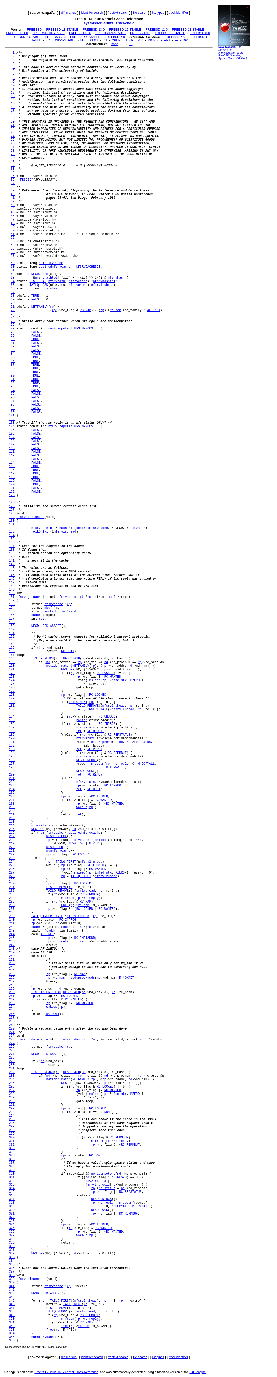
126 (12, 506)
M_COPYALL (146, 764)
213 (12, 822)
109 (12, 444)
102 (12, 419)
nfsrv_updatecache (32, 1039)
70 (13, 303)
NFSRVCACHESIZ (88, 267)
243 (12, 931)
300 (12, 1137)
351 (12, 1322)
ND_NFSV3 (119, 1177)
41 (13, 198)
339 (12, 1279)
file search (140, 13)
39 (13, 191)
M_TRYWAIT (114, 767)
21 (13, 125)
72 (13, 310)
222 (12, 854)
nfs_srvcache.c (121, 23)
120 (12, 484)
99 (13, 408)
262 (12, 1000)
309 (12, 1170)
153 (12, 604)
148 (12, 586)
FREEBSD (34, 29)
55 (13, 249)
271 (12, 1032)
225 (12, 865)
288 (12, 1094)
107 (12, 437)
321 (12, 1214)
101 (12, 415)
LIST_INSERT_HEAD (46, 992)
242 (12, 927)
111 (12, 452)
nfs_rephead (101, 742)
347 (12, 1308)
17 (13, 111)
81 (13, 343)
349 (12, 1315)
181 (12, 706)
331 (12, 1250)
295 (12, 1119)
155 (12, 611)
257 (12, 981)
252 (12, 963)
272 (12, 1036)
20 (13, 122)
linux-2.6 (137, 40)
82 (13, 347)
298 (12, 1130)
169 (12, 662)
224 (12, 862)
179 (12, 698)
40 (13, 194)
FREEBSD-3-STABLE (61, 40)
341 (12, 1286)
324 (12, 1224)
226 (12, 869)
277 (12, 1054)
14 (13, 100)
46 (13, 216)
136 (12, 542)
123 (12, 495)
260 (12, 992)
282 (12, 1072)
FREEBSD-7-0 (55, 37)
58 (13, 259)
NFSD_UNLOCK (86, 760)
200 (12, 775)
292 (12, 1108)
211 (12, 815)
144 (12, 571)
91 (13, 379)
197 (12, 764)
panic (81, 720)
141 (12, 561)
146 (12, 579)
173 (12, 677)
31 (13, 162)
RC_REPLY (94, 749)
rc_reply (121, 764)
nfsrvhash (116, 278)
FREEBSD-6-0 (115, 37)
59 (13, 263)
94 (13, 390)
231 (12, 887)
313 (12, 1185)
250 (12, 956)
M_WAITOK (76, 844)
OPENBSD (119, 40)
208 (12, 804)
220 (12, 847)
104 (12, 426)
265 (12, 1010)
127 (12, 510)
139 (12, 553)
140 (12, 557)
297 (12, 1126)
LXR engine (197, 1372)
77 (13, 328)
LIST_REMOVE (56, 887)
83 (13, 350)
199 (12, 771)
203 (12, 785)
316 (12, 1195)
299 (12, 1134)
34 (13, 172)
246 (12, 941)
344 (12, 1297)
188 (12, 731)
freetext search (118, 13)
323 (12, 1221)
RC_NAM (85, 310)
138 (12, 550)
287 (12, 1090)
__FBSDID (23, 180)
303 (12, 1148)
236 (12, 905)
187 (12, 727)
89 (13, 372)
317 (12, 1199)
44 (13, 209)
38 (13, 187)
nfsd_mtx (119, 680)
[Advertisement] (234, 141)
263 (12, 1003)
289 (12, 1097)
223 (12, 858)
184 (12, 717)
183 (12, 713)
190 (12, 738)
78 (13, 332)
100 (12, 412)
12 (13, 93)
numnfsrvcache (51, 263)
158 (12, 622)
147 (12, 582)
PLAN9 (165, 40)
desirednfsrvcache (55, 267)
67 (13, 292)
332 (12, 1253)
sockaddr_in (54, 611)
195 (12, 756)
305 (12, 1156)
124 (12, 499)
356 (12, 1341)
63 (13, 278)
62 (13, 274)
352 (12, 1326)
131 (12, 524)
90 (13, 376)
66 (13, 288)
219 (12, 844)
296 (12, 1123)
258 (12, 985)
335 (12, 1264)
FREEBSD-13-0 (94, 29)
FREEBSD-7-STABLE (26, 37)
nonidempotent (60, 328)
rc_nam (115, 310)
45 (13, 212)
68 (13, 296)
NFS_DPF (67, 669)
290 (12, 1101)
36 (13, 180)
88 (13, 368)
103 (12, 423)
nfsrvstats (85, 727)
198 (12, 767)
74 (13, 318)
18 (13, 114)
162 (12, 637)
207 (12, 800)
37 (13, 183)
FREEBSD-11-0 (17, 33)
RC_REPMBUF (117, 753)
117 (12, 473)
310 (12, 1174)
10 (130, 44)
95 (13, 394)
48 (13, 223)
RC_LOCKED (105, 673)
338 (12, 1275)
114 (12, 463)
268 (12, 1021)
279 (12, 1061)
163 (12, 640)
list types (158, 13)
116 (12, 470)
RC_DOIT (67, 651)
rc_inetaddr (64, 941)
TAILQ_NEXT (78, 702)
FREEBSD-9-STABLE (110, 33)
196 (12, 760)
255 (12, 974)
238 (12, 912)
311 (12, 1177)
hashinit (66, 528)
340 (12, 1282)
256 (12, 978)
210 (12, 811)
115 (12, 466)
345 (12, 1301)
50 (13, 230)
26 (13, 143)
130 (12, 521)
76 (13, 325)
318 (12, 1203)
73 (13, 314)
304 (12, 1152)
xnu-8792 (181, 40)
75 (13, 321)
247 (12, 945)
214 (12, 825)
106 (12, 434)
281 (12, 1068)
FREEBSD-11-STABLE (188, 29)
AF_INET (153, 310)
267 (12, 1018)
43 (13, 205)
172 (12, 673)
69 (13, 299)
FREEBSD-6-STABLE (85, 37)
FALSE (36, 299)
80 (13, 339)
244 (12, 934)
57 (13, 256)
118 (12, 477)
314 (12, 1188)
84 (13, 354)
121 (12, 488)
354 (12, 1333)
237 (12, 909)
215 (12, 829)
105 (12, 430)
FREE (65, 905)
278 (12, 1058)
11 (13, 89)
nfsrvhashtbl (46, 278)
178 (12, 695)
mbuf (111, 597)
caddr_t (37, 615)
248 (12, 949)
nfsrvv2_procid (97, 1185)
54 (13, 245)
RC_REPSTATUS (119, 735)
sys (86, 23)
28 (13, 151)
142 (12, 564)
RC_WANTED (112, 677)
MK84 (152, 40)
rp (52, 307)
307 (12, 1163)
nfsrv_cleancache (31, 1279)
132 (12, 528)
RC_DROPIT (95, 731)
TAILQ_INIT (40, 532)
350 (12, 1319)
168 (12, 659)
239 (12, 916)
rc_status (142, 742)
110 (12, 448)
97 (13, 401)
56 (13, 252)
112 (12, 455)
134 (12, 535)
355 (12, 1337)
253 (12, 967)
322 (12, 1217)
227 (12, 873)
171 (12, 669)
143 (12, 568)
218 (12, 840)
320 (12, 1210)
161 (12, 633)
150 (12, 593)
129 (12, 517)
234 (12, 898)
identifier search (92, 13)
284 (12, 1079)
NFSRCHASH (39, 274)
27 (13, 147)
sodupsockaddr (83, 978)
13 (13, 96)
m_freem (67, 898)
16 (13, 107)
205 (12, 793)
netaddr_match (58, 666)
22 (13, 129)
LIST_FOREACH (42, 659)
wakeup (81, 807)
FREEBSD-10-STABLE (49, 33)
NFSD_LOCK (84, 771)
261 (12, 996)
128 (12, 513)
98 (13, 405)
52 (13, 238)
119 (12, 481)
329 (12, 1243)
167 (12, 655)
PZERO (135, 680)
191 (12, 742)
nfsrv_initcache (30, 517)
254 (12, 971)
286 (12, 1087)
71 (13, 307)
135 (12, 539)
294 (12, 1116)
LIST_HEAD (38, 281)
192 (12, 746)
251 (12, 960)
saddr (73, 611)
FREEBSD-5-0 (175, 37)
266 (12, 1014)
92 (13, 383)
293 (12, 1112)
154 (12, 608)
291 (12, 1105)
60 (13, 267)
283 (12, 1076)
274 (12, 1043)
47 (13, 220)
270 (12, 1029)
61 (13, 270)
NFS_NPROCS (83, 328)
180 (12, 702)
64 (13, 281)
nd (89, 597)
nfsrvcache (78, 281)
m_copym (97, 764)
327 (12, 1235)
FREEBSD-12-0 (157, 29)
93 (13, 386)
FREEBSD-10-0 (80, 33)
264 (12, 1007)
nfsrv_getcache (29, 597)
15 (13, 103)
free (65, 1326)
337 (12, 1272)
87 (13, 365)
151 (12, 597)
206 (12, 796)
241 (12, 923)
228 (12, 876)
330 (12, 1246)
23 (13, 132)
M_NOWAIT (126, 978)
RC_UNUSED (107, 717)
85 (13, 357)
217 (12, 836)
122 (12, 492)
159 (12, 626)
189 (12, 735)
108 (12, 441)
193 (12, 749)
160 (12, 629)
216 (12, 833)
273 (12, 1039)
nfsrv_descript (71, 597)
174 (12, 680)
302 (12, 1145)
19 (13, 118)
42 (13, 201)
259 (12, 989)
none (114, 44)
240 (12, 920)
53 (13, 241)
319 (12, 1206)
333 (12, 1257)
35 (13, 176)
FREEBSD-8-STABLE (170, 33)
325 (12, 1228)
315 (12, 1192)
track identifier (178, 13)
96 (13, 397)
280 (12, 1065)
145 (12, 575)
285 (12, 1083)
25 (13, 140)
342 (12, 1290)
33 (13, 169)
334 (12, 1261)
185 (12, 720)
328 (12, 1239)
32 (13, 165)
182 (12, 709)
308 (12, 1166)
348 (12, 1312)
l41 (105, 40)
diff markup (69, 13)
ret (42, 619)
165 (12, 648)
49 (13, 227)
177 (12, 691)
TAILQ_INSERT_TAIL (92, 709)
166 (12, 651)
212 (12, 818)
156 (12, 615)
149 (12, 590)
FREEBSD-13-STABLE (62, 29)
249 (12, 952)
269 (12, 1025)
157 (12, 619)
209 (12, 807)
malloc (100, 840)
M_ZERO (94, 844)
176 (12, 688)
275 (12, 1047)
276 (12, 1050)
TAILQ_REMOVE (87, 706)
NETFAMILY (39, 307)
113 (12, 459)
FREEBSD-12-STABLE (125, 29)
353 (12, 1330)
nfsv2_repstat (60, 426)
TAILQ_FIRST (66, 862)
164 (12, 644)
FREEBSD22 (89, 40)
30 (13, 158)
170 (12, 666)
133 (12, 532)
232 (12, 891)
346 (12, 1304)
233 (12, 894)
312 (12, 1181)
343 (12, 1293)
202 (12, 782)
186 (12, 724)
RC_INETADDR (84, 938)
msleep (94, 680)
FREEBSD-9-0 (140, 33)
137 (12, 546)
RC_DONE (105, 1112)
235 (12, 902)
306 (12, 1159)
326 (12, 1232)
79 (13, 336)
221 (12, 851)
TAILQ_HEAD (39, 285)
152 (12, 600)
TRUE (35, 296)
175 (12, 684)
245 (12, 938)
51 (13, 234)
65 (13, 285)
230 (12, 883)
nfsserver (99, 23)
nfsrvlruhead (102, 285)
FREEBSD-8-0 (200, 33)
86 (13, 361)
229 (12, 880)
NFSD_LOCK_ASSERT (46, 626)
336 (12, 1268)
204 (12, 789)
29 (13, 154)
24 (13, 136)
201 (12, 778)
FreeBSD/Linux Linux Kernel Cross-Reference (66, 1372)
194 (12, 753)
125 (12, 503)
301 (12, 1141)
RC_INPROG (107, 724)
